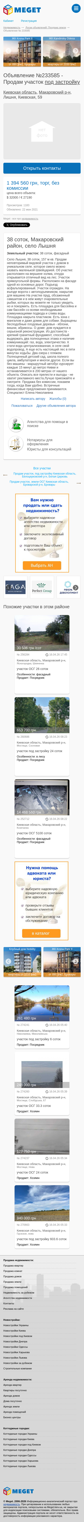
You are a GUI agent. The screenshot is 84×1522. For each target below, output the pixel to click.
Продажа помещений (15, 1287)
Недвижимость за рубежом (18, 1292)
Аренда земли (11, 1406)
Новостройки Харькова (16, 1352)
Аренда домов (11, 1395)
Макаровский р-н (55, 92)
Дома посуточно (12, 1401)
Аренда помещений (14, 1412)
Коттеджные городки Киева (18, 1439)
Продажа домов (12, 1276)
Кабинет (8, 21)
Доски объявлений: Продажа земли (46, 27)
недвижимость (30, 218)
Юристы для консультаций (49, 449)
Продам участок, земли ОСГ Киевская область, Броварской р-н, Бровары (39, 483)
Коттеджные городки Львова (19, 1466)
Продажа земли (12, 1281)
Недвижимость (11, 27)
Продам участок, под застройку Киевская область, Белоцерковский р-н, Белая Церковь (44, 475)
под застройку (62, 82)
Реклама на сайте (13, 1308)
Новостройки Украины (16, 1325)
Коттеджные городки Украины (20, 1433)
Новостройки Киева (14, 1330)
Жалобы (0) (57, 398)
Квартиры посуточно (15, 1390)
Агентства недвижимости (17, 1298)
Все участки (42, 468)
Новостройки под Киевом (17, 1336)
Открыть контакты (42, 168)
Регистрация (29, 21)
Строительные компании (17, 1368)
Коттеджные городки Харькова (20, 1460)
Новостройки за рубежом (17, 1363)
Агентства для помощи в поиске (47, 424)
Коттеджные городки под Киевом (22, 1444)
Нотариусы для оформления (39, 442)
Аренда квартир (12, 1385)
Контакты (8, 1303)
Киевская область (20, 92)
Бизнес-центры (12, 1417)
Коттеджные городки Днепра (19, 1450)
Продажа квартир (13, 1265)
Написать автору (33, 398)
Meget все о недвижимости (42, 1491)
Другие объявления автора (56, 405)
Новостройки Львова (15, 1357)
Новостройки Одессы (15, 1347)
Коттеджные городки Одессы (19, 1455)
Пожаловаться (21, 405)
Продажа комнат (12, 1271)
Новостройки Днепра (15, 1341)
